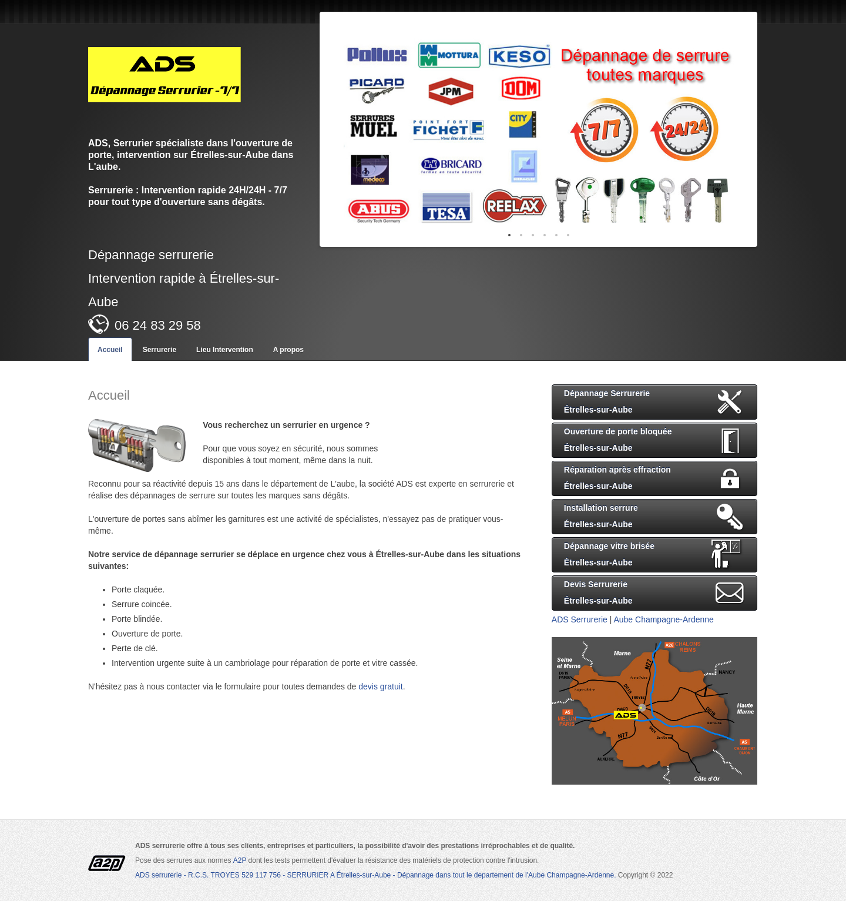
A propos (288, 350)
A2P (241, 860)
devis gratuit (380, 686)
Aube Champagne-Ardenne (663, 619)
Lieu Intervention (224, 350)
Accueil (110, 350)
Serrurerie (159, 350)
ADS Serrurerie (579, 619)
